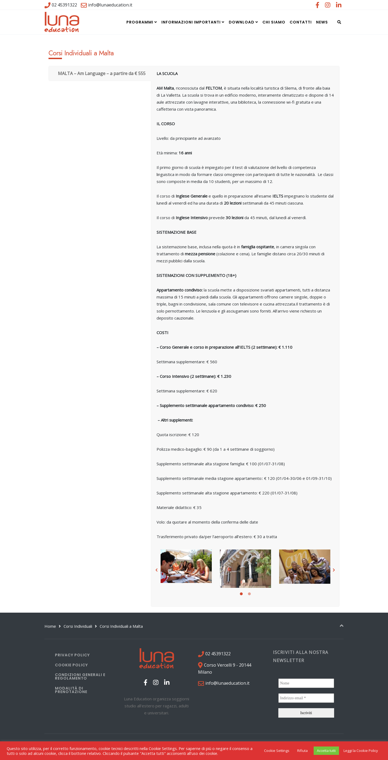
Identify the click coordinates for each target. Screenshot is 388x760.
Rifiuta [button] (302, 750)
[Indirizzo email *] (306, 698)
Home (50, 626)
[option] (186, 566)
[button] (157, 570)
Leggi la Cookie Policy (361, 750)
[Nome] (306, 683)
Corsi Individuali (78, 626)
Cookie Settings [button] (276, 750)
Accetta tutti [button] (326, 750)
